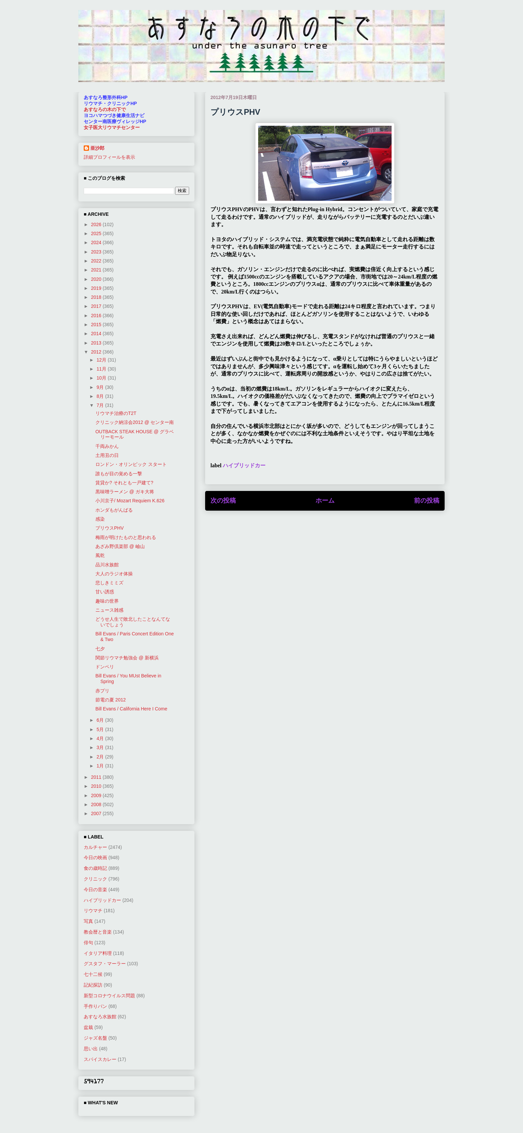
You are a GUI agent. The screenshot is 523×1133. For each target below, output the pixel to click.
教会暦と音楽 (98, 932)
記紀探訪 (93, 985)
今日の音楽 (95, 889)
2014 (97, 333)
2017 (97, 306)
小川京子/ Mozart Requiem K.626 (129, 500)
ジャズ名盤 (95, 1038)
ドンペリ (104, 666)
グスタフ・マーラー (105, 963)
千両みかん (107, 446)
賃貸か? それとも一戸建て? (124, 482)
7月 (100, 405)
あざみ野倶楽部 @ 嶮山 (120, 546)
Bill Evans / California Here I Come (131, 708)
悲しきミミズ (109, 582)
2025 (97, 233)
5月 (100, 729)
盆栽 (88, 1027)
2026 (97, 224)
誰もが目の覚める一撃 (118, 473)
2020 (97, 279)
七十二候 (93, 974)
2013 (97, 343)
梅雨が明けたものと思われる (125, 537)
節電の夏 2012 (110, 699)
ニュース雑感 (109, 610)
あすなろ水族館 (100, 1016)
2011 (97, 777)
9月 (100, 387)
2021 (97, 269)
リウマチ (93, 910)
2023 (97, 251)
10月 (101, 378)
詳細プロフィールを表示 (109, 157)
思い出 (91, 1048)
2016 (97, 315)
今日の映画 (95, 857)
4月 (100, 738)
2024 (97, 242)
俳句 (88, 942)
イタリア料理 (98, 953)
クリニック (95, 879)
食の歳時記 (95, 868)
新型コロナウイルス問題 (109, 995)
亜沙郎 (97, 148)
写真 (88, 921)
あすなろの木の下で (105, 109)
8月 (100, 396)
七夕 (100, 648)
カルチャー (95, 847)
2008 (97, 804)
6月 (100, 720)
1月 (100, 765)
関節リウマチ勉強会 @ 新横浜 (127, 657)
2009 (97, 795)
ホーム (325, 500)
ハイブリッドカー (244, 465)
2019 (97, 288)
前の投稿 (426, 500)
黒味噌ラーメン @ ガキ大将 (124, 491)
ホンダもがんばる (114, 510)
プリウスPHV (109, 528)
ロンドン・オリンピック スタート (131, 464)
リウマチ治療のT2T (115, 413)
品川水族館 (107, 564)
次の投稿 (223, 500)
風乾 (100, 555)
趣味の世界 (107, 601)
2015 (97, 324)
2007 (97, 813)
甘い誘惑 (104, 591)
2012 (97, 352)
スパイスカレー (100, 1059)
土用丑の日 (107, 455)
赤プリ (102, 690)
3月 (100, 747)
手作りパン (95, 1006)
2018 (97, 297)
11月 (101, 369)
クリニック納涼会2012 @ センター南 (134, 422)
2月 (100, 756)
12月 (101, 360)
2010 (97, 786)
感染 (100, 519)
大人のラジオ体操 (114, 573)
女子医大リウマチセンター (112, 127)
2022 (97, 260)
